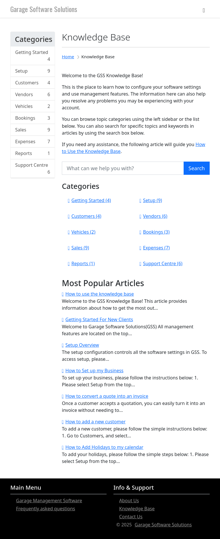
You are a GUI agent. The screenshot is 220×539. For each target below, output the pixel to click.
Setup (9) (152, 200)
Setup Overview (82, 345)
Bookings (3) (156, 232)
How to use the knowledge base (99, 294)
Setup (32, 70)
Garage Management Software (49, 500)
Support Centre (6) (162, 263)
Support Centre (32, 168)
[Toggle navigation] (204, 9)
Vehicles (32, 106)
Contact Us (130, 516)
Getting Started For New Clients (99, 319)
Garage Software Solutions (43, 9)
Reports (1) (83, 263)
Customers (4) (86, 216)
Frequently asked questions (45, 508)
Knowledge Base (137, 508)
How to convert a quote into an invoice (106, 396)
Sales (32, 129)
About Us (129, 500)
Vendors (32, 94)
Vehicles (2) (83, 232)
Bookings (32, 118)
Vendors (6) (155, 216)
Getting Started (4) (91, 200)
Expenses (32, 141)
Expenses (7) (156, 248)
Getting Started (32, 56)
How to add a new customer (95, 421)
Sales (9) (80, 248)
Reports (32, 153)
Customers (32, 82)
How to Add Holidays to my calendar (104, 447)
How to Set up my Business (94, 370)
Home (68, 56)
